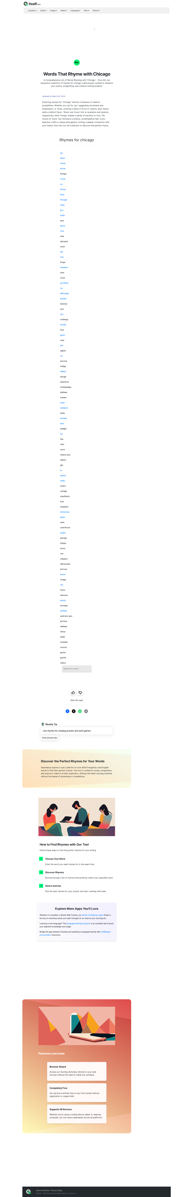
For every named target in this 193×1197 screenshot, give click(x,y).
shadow (64, 267)
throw (63, 189)
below (63, 475)
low (62, 257)
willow (63, 371)
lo (61, 470)
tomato (63, 418)
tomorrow (64, 512)
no (61, 288)
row (62, 231)
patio (62, 517)
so (61, 184)
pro (61, 210)
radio (62, 480)
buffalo (63, 611)
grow (62, 225)
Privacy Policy (56, 1190)
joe (61, 345)
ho (61, 434)
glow (62, 335)
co (61, 356)
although (64, 293)
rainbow (64, 408)
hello (62, 215)
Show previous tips (49, 738)
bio (61, 252)
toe (61, 314)
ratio (62, 205)
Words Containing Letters (92, 915)
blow (62, 158)
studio (63, 324)
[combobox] (77, 668)
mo (61, 585)
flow (62, 194)
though (63, 199)
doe (62, 423)
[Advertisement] (151, 89)
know (62, 168)
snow (62, 179)
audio (63, 532)
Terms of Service (43, 1190)
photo (63, 600)
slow (62, 402)
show (62, 163)
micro (63, 574)
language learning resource (78, 923)
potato (63, 298)
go (61, 153)
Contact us (72, 1193)
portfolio (64, 283)
